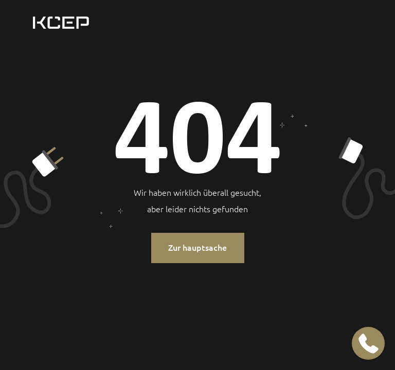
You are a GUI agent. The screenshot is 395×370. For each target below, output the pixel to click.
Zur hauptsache (197, 247)
